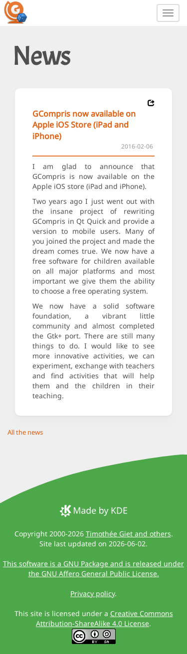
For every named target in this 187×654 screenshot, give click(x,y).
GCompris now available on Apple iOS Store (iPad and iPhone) (84, 125)
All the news (25, 432)
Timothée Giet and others (128, 533)
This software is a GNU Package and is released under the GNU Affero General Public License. (93, 568)
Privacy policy (92, 593)
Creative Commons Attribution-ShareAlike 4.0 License (104, 618)
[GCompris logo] (21, 12)
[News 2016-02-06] (151, 103)
